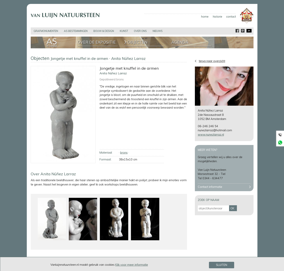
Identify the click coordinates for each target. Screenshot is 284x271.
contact (231, 16)
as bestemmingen (76, 30)
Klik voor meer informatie (131, 264)
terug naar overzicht (212, 61)
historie (217, 16)
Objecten (137, 42)
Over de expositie (97, 42)
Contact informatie (210, 187)
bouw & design (103, 30)
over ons (140, 30)
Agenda (179, 42)
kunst (124, 30)
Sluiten (221, 265)
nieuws (158, 30)
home (205, 16)
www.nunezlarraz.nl (211, 134)
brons (124, 152)
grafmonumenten (46, 30)
